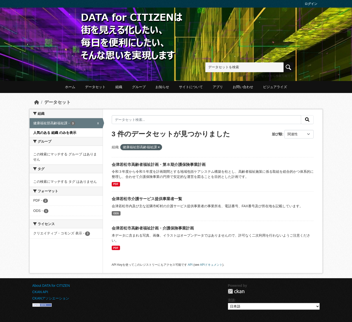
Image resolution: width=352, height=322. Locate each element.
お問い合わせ (243, 87)
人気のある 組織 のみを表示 (54, 133)
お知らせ (162, 87)
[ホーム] (36, 102)
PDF (115, 184)
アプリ (218, 87)
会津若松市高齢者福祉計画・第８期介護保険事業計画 (159, 164)
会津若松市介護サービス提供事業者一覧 (147, 199)
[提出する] (307, 119)
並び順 (277, 134)
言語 (231, 300)
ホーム (70, 87)
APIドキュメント (211, 264)
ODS (116, 213)
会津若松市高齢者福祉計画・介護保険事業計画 (153, 228)
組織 (118, 87)
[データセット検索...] (206, 119)
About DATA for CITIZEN (51, 286)
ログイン (311, 4)
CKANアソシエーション (50, 298)
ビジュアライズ (275, 87)
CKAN (236, 291)
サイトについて (191, 87)
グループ (139, 87)
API (190, 264)
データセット (95, 87)
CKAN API (40, 292)
